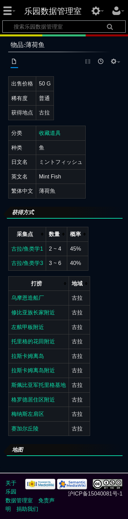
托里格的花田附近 (33, 341)
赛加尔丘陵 (25, 428)
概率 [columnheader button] (75, 234)
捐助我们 (27, 509)
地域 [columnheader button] (77, 283)
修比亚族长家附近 (33, 312)
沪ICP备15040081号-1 (95, 494)
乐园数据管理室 (53, 11)
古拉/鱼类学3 (27, 263)
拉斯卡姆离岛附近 (33, 370)
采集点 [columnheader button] (25, 234)
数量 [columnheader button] (54, 234)
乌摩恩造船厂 (27, 298)
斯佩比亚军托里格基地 (38, 385)
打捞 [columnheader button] (36, 283)
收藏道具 (50, 133)
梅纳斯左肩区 (27, 414)
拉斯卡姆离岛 (27, 356)
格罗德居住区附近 (33, 400)
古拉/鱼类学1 (27, 249)
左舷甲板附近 (27, 327)
